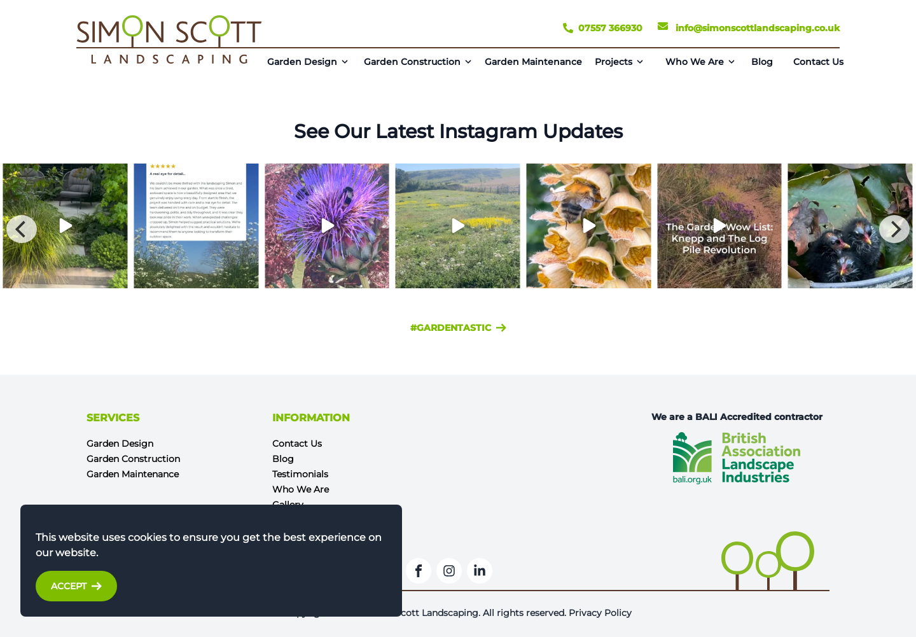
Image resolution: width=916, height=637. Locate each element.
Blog (762, 61)
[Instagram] (449, 571)
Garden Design (302, 61)
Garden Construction (412, 61)
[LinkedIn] (479, 571)
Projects (613, 61)
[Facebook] (418, 571)
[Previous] (21, 229)
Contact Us (818, 61)
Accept (76, 586)
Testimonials (300, 474)
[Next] (894, 229)
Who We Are (694, 61)
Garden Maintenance (533, 61)
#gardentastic (458, 327)
